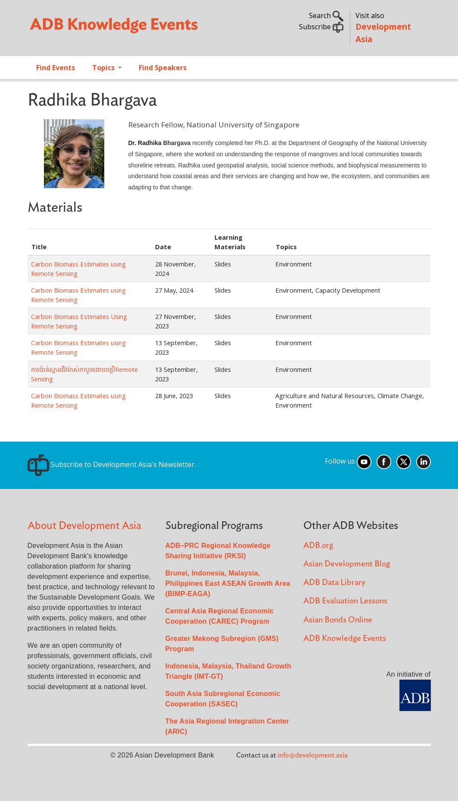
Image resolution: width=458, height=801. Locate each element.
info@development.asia (312, 755)
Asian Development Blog (346, 564)
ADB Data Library (334, 582)
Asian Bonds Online (337, 620)
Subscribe (321, 26)
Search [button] (326, 15)
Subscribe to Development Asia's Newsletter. (112, 464)
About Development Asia (84, 525)
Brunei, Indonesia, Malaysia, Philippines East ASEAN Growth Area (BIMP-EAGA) (227, 583)
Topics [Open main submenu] (104, 67)
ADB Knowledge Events (344, 638)
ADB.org (318, 545)
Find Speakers (163, 67)
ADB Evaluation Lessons (345, 601)
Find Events (55, 67)
